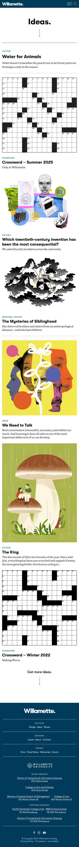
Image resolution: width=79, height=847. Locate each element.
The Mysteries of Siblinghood (29, 321)
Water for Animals (21, 56)
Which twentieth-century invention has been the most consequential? (39, 242)
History (6, 235)
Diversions (8, 158)
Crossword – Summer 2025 (27, 162)
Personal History (12, 317)
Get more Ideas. (39, 672)
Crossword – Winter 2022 (26, 655)
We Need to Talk (17, 425)
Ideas (5, 421)
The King (10, 552)
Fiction (6, 51)
